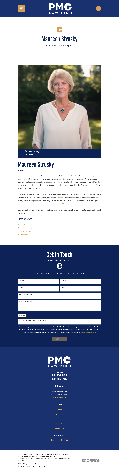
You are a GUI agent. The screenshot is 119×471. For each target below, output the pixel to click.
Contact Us (59, 428)
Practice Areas (59, 419)
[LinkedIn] (57, 440)
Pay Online (59, 424)
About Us (59, 414)
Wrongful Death (26, 231)
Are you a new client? (25, 294)
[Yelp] (62, 440)
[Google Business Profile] (66, 440)
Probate (75, 204)
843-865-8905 (59, 379)
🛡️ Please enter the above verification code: (33, 320)
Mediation (24, 235)
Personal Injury (26, 228)
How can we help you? (26, 301)
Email (63, 287)
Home (59, 410)
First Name (22, 280)
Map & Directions (59, 397)
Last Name (64, 280)
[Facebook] (52, 440)
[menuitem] (21, 466)
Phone (21, 287)
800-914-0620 (59, 375)
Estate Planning (63, 204)
